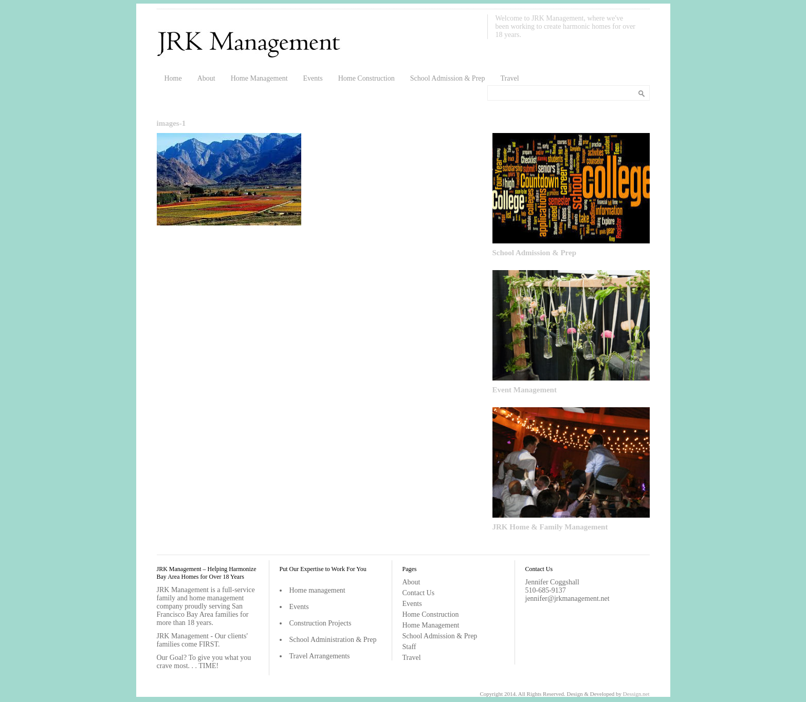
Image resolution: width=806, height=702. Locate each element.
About (206, 78)
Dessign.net (636, 694)
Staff (409, 647)
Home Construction (366, 78)
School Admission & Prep (447, 78)
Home (173, 78)
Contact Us (418, 593)
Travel (510, 78)
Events (313, 78)
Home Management (259, 78)
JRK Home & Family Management (550, 527)
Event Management (524, 390)
